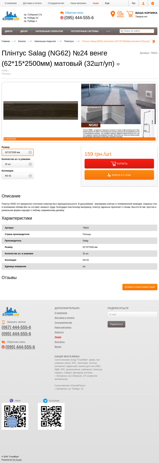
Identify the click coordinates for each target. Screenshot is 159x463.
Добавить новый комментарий (140, 287)
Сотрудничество (56, 3)
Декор (24, 31)
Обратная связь (71, 12)
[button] (107, 3)
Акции (96, 3)
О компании (11, 3)
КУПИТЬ (119, 163)
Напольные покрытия (49, 31)
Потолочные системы (85, 31)
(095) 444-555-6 (79, 17)
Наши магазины (78, 3)
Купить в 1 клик (119, 175)
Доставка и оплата (32, 3)
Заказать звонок (14, 321)
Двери (8, 31)
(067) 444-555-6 (16, 327)
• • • (108, 31)
